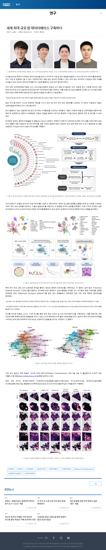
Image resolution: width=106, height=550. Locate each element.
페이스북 (54, 538)
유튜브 (68, 538)
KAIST (7, 5)
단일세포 (30, 469)
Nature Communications (84, 469)
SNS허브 (40, 538)
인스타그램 (61, 538)
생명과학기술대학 (15, 473)
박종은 (11, 469)
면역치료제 (67, 469)
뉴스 (18, 4)
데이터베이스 (54, 469)
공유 (101, 13)
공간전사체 (41, 469)
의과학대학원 (30, 473)
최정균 (20, 469)
